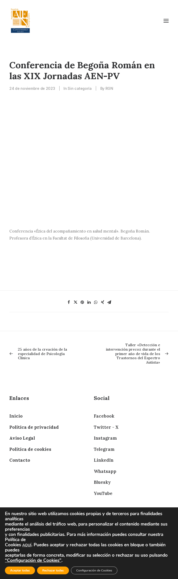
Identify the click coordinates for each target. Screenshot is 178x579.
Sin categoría (79, 88)
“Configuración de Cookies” (33, 560)
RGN (109, 88)
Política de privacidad (34, 427)
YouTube (103, 493)
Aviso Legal (22, 438)
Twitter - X (106, 427)
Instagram (105, 438)
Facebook (104, 416)
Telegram (104, 449)
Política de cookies (30, 449)
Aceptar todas (20, 570)
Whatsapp (105, 471)
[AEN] (20, 20)
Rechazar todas (53, 570)
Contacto (19, 460)
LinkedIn (103, 460)
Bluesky (102, 482)
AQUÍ (26, 545)
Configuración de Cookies (94, 570)
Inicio (16, 416)
